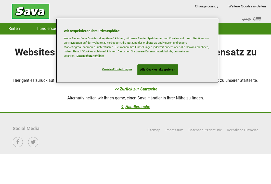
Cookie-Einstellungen (117, 69)
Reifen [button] (14, 28)
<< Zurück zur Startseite (136, 89)
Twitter (33, 145)
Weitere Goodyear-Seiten (247, 6)
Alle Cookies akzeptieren (157, 69)
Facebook (18, 145)
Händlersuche (49, 28)
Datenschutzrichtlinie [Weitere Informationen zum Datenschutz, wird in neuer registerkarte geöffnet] (90, 55)
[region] (137, 50)
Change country (206, 6)
